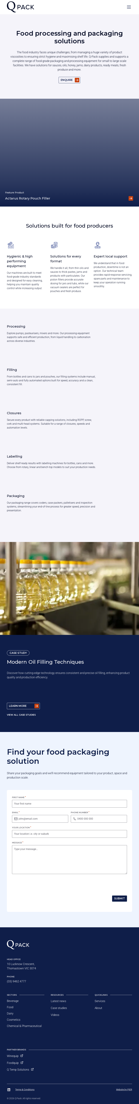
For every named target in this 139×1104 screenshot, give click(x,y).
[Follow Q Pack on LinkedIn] (9, 1090)
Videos (55, 1015)
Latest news (58, 1001)
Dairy (10, 1013)
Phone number (80, 812)
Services (100, 1001)
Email (16, 812)
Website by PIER (124, 1089)
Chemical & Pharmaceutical (24, 1026)
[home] (20, 7)
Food (10, 1007)
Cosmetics (13, 1019)
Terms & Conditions (24, 1089)
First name (19, 797)
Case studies (59, 1008)
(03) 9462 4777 (16, 981)
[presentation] (36, 884)
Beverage (13, 1001)
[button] (129, 7)
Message (17, 843)
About (98, 1008)
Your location (21, 828)
